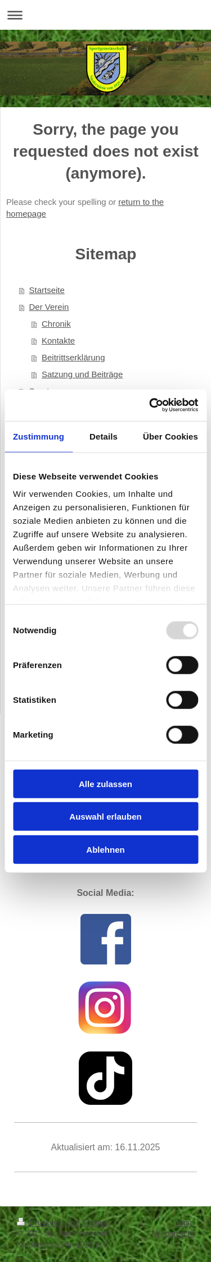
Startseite (47, 290)
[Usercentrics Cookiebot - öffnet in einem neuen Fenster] (150, 405)
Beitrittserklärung (73, 357)
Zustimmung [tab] (38, 436)
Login (184, 1222)
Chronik (56, 323)
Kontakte (58, 340)
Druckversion (47, 1222)
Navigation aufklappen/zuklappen (105, 15)
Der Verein (49, 307)
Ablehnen (105, 849)
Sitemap (96, 1222)
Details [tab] (103, 436)
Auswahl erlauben (105, 816)
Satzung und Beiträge (82, 374)
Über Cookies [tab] (170, 436)
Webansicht (173, 1233)
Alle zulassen (105, 783)
